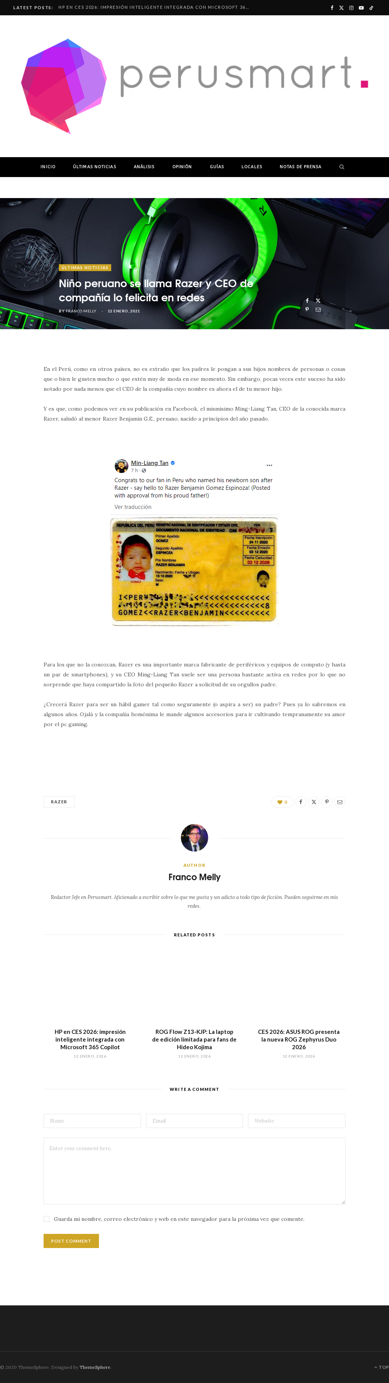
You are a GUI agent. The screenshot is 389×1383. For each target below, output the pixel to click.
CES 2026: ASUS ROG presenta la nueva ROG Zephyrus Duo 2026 (299, 1039)
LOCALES (252, 166)
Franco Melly (81, 311)
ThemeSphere (94, 1367)
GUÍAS (217, 166)
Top (381, 1367)
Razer (59, 801)
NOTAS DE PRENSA (301, 166)
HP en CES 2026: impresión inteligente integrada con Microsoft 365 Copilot (155, 7)
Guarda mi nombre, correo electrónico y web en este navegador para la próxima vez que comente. (179, 1219)
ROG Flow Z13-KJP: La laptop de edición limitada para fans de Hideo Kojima (194, 1039)
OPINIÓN (182, 166)
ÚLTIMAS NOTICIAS (94, 166)
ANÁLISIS (144, 166)
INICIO (48, 166)
